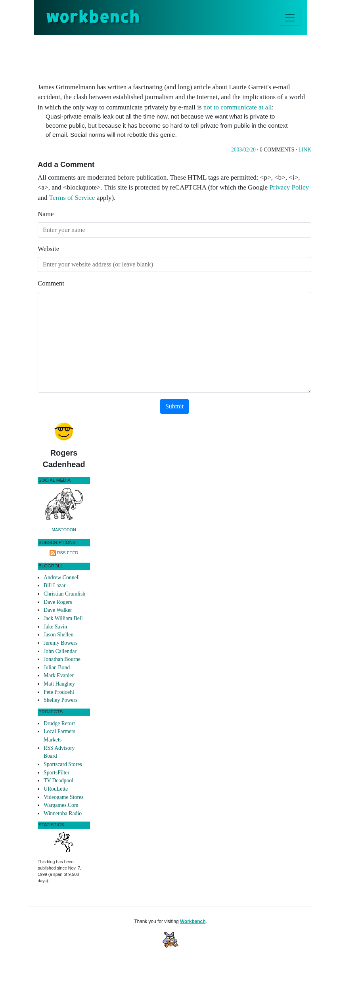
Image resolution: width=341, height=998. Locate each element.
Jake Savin (55, 627)
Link (305, 150)
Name (46, 214)
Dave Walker (58, 610)
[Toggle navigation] (290, 18)
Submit (174, 406)
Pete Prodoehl (59, 692)
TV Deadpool (58, 780)
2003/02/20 (243, 150)
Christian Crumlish (64, 594)
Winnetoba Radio (63, 813)
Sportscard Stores (63, 764)
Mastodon (64, 529)
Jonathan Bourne (62, 659)
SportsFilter (56, 773)
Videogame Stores (63, 797)
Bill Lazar (54, 585)
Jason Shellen (58, 635)
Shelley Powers (60, 700)
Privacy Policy (289, 187)
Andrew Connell (62, 577)
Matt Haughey (59, 684)
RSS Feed (68, 552)
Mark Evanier (59, 675)
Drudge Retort (59, 723)
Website (48, 249)
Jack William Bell (63, 618)
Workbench (193, 921)
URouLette (56, 789)
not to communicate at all (237, 107)
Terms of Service (72, 197)
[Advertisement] (182, 57)
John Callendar (60, 651)
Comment (51, 283)
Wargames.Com (61, 805)
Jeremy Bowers (60, 643)
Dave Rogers (58, 602)
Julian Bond (57, 667)
